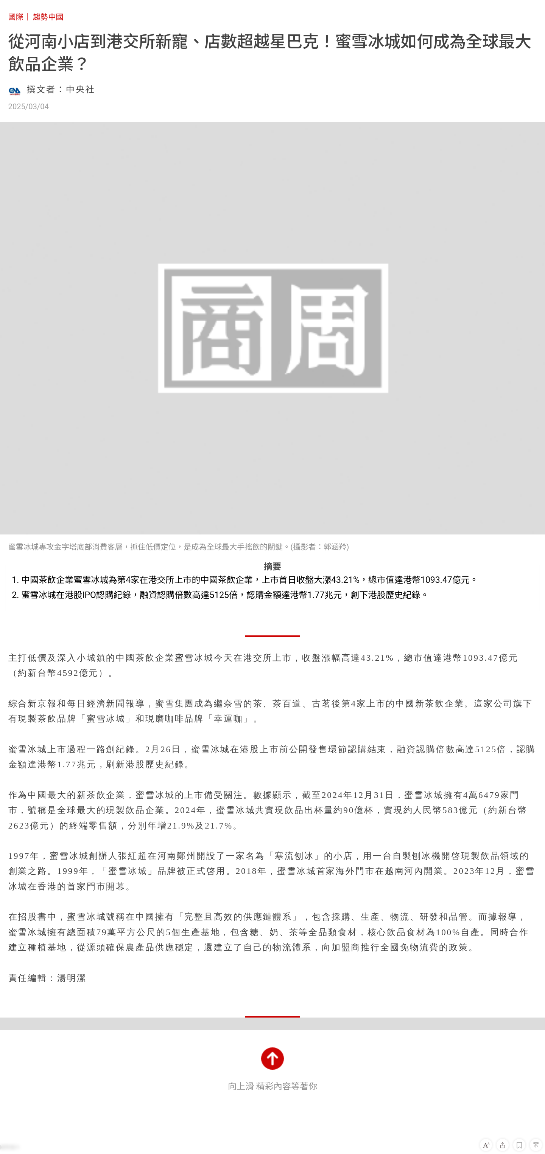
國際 (15, 17)
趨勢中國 (48, 17)
